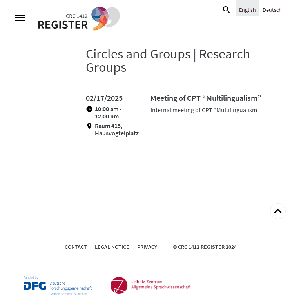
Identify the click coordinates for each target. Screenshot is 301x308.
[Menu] (20, 19)
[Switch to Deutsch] (272, 9)
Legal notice (112, 246)
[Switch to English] (247, 9)
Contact (76, 246)
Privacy (147, 246)
